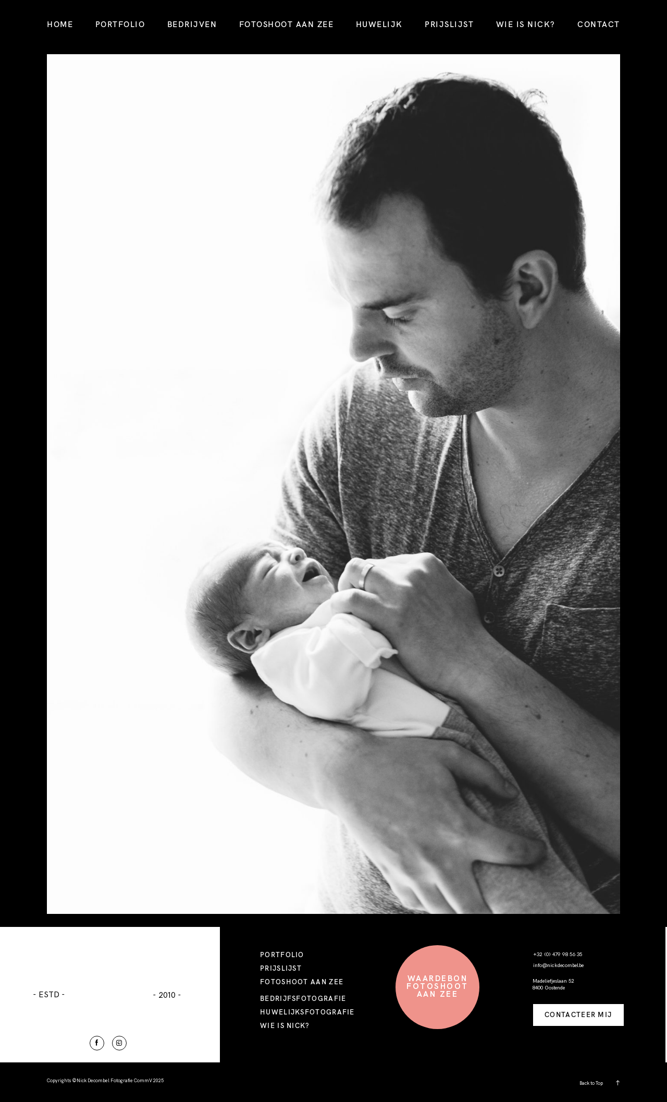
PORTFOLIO (120, 24)
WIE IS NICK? (525, 24)
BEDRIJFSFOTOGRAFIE (303, 998)
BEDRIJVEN (192, 24)
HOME (60, 24)
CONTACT (598, 24)
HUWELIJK (379, 24)
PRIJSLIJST (449, 24)
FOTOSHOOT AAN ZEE (286, 24)
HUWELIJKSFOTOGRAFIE (307, 1012)
